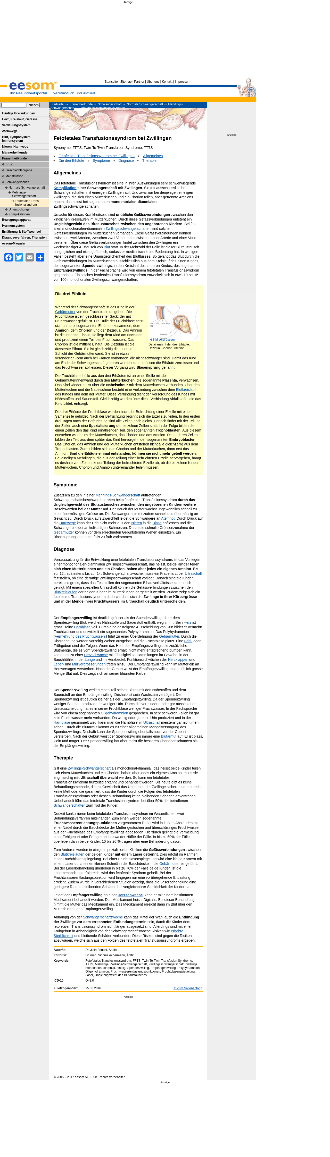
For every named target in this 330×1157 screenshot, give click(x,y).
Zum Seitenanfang (189, 988)
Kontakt (167, 81)
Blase (157, 523)
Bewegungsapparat (16, 220)
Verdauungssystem (16, 125)
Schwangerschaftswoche (103, 917)
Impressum (182, 81)
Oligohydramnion (114, 713)
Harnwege (68, 523)
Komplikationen (19, 214)
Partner (139, 81)
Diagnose (126, 160)
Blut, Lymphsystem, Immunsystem (16, 138)
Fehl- (188, 641)
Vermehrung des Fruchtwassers (80, 636)
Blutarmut (168, 736)
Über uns (153, 81)
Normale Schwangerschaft (145, 104)
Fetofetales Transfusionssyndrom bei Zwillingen (97, 156)
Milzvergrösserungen (89, 664)
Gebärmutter (65, 312)
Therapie (149, 160)
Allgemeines (153, 156)
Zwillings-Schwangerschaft (89, 768)
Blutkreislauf (186, 389)
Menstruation (14, 176)
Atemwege (10, 131)
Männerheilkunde (15, 152)
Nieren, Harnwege (15, 146)
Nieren (136, 523)
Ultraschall (193, 573)
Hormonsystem (13, 225)
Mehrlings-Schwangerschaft (118, 495)
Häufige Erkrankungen (18, 113)
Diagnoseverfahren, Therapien (24, 237)
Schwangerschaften (69, 805)
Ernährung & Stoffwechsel (21, 231)
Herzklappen (178, 659)
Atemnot (168, 518)
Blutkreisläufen (65, 592)
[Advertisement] (128, 41)
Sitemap (126, 81)
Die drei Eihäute (71, 160)
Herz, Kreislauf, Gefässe (19, 119)
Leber (58, 664)
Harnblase (82, 627)
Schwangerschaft (109, 104)
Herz (188, 622)
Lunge (90, 659)
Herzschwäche (96, 655)
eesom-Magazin (13, 243)
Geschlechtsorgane (18, 170)
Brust (9, 164)
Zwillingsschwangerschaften (128, 228)
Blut (107, 247)
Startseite (111, 81)
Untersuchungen (20, 209)
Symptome (101, 160)
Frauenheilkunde (81, 104)
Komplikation (65, 188)
